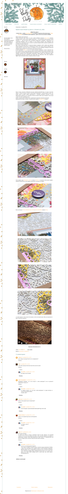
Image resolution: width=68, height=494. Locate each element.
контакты (60, 24)
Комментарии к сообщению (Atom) (37, 490)
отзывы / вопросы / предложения (50, 24)
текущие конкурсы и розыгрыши (36, 24)
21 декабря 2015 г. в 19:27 (30, 422)
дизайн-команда (24, 24)
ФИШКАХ (37, 180)
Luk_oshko (23, 371)
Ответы (21, 369)
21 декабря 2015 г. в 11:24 (30, 379)
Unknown (20, 357)
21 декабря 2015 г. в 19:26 (30, 406)
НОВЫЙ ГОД (41, 99)
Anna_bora (20, 399)
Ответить (20, 360)
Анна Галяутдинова (22, 379)
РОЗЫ (24, 209)
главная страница (8, 24)
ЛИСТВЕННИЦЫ (38, 209)
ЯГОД (46, 209)
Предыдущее (50, 487)
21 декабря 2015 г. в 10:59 (26, 357)
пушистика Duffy (29, 33)
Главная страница (34, 487)
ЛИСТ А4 (25, 49)
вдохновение (21, 351)
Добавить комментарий (20, 459)
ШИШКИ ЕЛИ (28, 209)
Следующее (19, 487)
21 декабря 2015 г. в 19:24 (30, 371)
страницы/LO (26, 351)
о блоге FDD (16, 24)
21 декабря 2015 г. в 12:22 (27, 399)
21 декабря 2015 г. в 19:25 (30, 388)
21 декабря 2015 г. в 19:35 (30, 444)
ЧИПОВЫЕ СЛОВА (27, 180)
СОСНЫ (32, 209)
